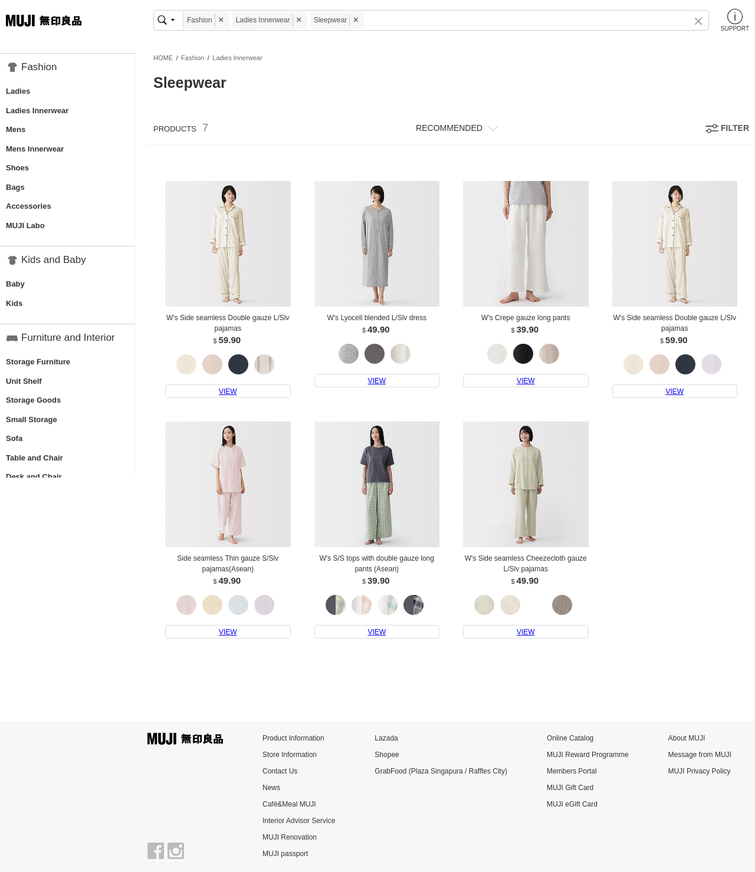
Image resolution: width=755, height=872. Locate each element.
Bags (15, 187)
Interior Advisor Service (298, 821)
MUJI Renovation (289, 837)
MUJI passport (285, 854)
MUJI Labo (25, 225)
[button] (690, 20)
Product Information (293, 738)
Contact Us (279, 771)
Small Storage (31, 419)
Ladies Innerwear (37, 110)
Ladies (18, 91)
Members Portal (572, 771)
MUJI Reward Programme (588, 755)
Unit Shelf (24, 381)
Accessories (28, 206)
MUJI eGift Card (572, 804)
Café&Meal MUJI (289, 804)
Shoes (17, 167)
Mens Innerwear (35, 148)
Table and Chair (34, 457)
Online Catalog (570, 738)
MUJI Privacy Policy (699, 771)
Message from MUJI (699, 755)
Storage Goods (33, 400)
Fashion (192, 57)
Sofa (14, 438)
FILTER (735, 128)
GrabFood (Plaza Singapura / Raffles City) (441, 771)
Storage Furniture (38, 361)
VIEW (228, 391)
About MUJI (686, 738)
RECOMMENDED (449, 128)
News (271, 788)
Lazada (386, 738)
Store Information (289, 755)
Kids (14, 303)
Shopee (387, 755)
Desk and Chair (34, 476)
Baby (15, 283)
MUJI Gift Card (570, 788)
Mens (15, 129)
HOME (163, 57)
